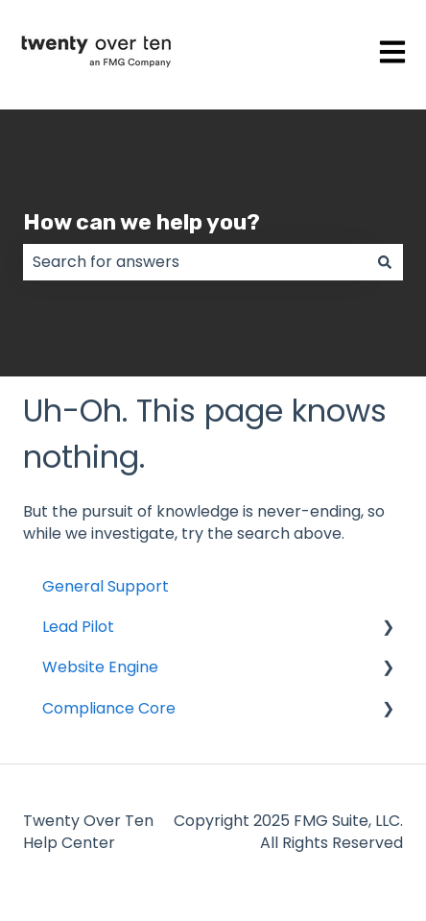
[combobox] (195, 262)
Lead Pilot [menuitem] (78, 627)
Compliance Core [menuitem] (109, 708)
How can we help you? (141, 221)
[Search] (385, 262)
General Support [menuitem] (105, 586)
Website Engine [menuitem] (100, 667)
